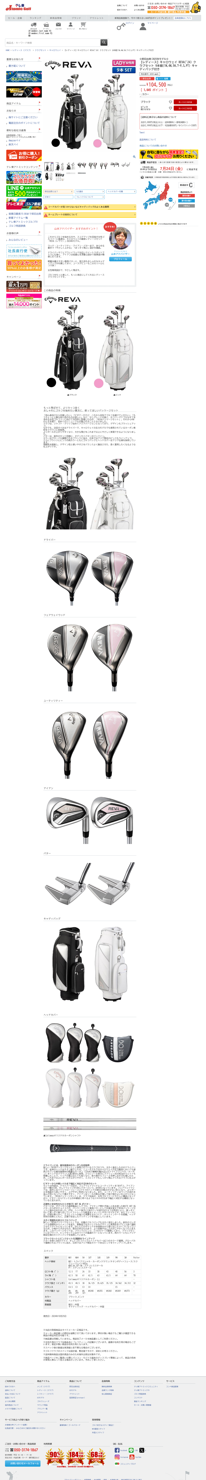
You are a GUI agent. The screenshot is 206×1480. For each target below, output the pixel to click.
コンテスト (138, 1397)
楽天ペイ (13, 144)
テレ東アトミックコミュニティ (146, 1386)
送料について (10, 1390)
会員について (122, 5)
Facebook (121, 1450)
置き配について (17, 66)
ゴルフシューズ (43, 1401)
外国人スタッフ (98, 1432)
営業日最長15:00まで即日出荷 (25, 214)
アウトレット (97, 18)
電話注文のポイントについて (24, 123)
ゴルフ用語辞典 (17, 226)
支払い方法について (12, 1394)
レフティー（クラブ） (46, 1394)
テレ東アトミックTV (142, 1390)
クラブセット (40, 50)
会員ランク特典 (108, 1390)
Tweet (142, 133)
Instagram (121, 1457)
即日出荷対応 (75, 1386)
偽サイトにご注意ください (23, 117)
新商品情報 (56, 18)
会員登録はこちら (183, 18)
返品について (10, 1397)
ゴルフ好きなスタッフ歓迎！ (103, 1425)
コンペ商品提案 (172, 1386)
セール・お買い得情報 (142, 1405)
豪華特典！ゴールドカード (70, 1425)
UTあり (47, 197)
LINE (133, 1450)
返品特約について (148, 140)
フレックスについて (84, 197)
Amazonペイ (15, 140)
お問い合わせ (139, 5)
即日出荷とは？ (51, 191)
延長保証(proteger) (77, 1397)
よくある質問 (139, 10)
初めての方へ (122, 10)
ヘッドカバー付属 (115, 191)
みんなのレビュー (18, 240)
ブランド (76, 18)
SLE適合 (79, 191)
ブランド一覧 (42, 1409)
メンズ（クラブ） (44, 1386)
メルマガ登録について (13, 1409)
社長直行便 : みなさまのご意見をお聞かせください (25, 1428)
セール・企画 (15, 18)
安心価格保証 (107, 1394)
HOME (8, 50)
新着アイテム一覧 (18, 218)
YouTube (135, 1457)
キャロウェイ (55, 50)
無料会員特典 (107, 1386)
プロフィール (120, 259)
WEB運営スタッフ (98, 1429)
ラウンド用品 (42, 1405)
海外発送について (12, 1405)
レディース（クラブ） (22, 50)
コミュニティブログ (125, 1464)
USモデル (40, 1397)
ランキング (35, 18)
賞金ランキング (140, 1401)
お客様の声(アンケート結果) (16, 1425)
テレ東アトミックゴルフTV (23, 222)
